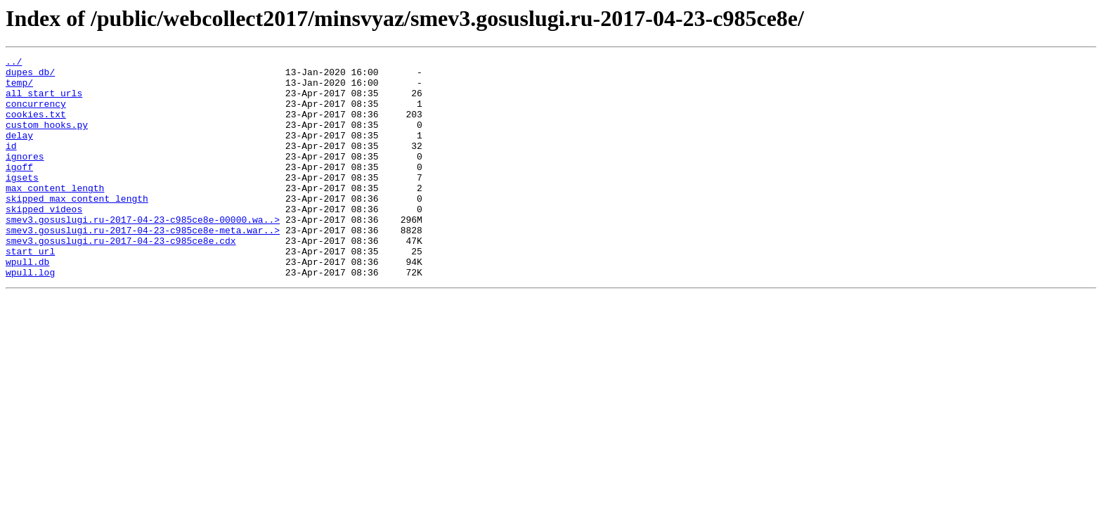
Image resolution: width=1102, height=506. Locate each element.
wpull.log (30, 316)
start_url (30, 291)
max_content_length (55, 215)
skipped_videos (44, 240)
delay (19, 151)
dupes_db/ (30, 76)
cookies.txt (36, 126)
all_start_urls (44, 101)
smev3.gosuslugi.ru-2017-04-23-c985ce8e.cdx (121, 278)
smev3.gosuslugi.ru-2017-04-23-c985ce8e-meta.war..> (143, 265)
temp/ (19, 88)
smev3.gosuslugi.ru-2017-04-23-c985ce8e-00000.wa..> (143, 253)
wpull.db (27, 303)
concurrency (36, 114)
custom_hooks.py (47, 139)
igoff (19, 189)
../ (14, 63)
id (11, 164)
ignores (25, 177)
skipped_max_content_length (77, 227)
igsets (22, 202)
